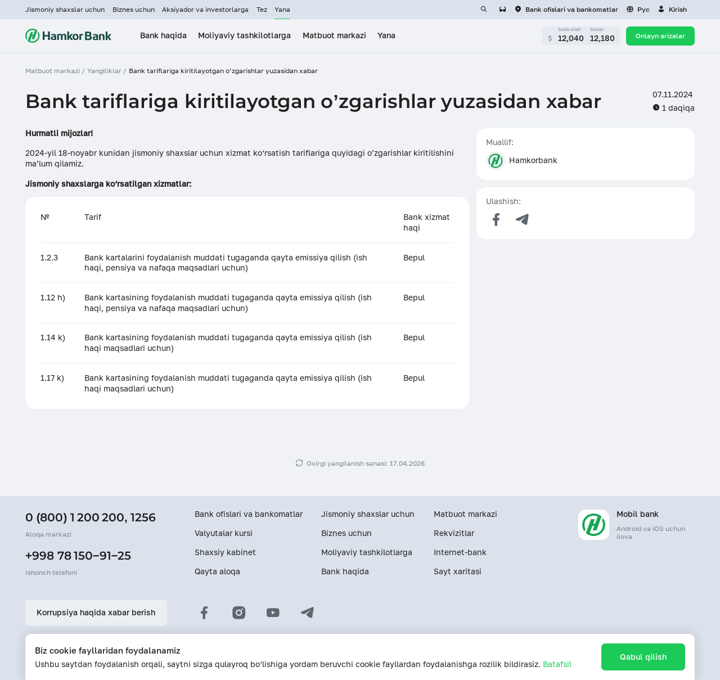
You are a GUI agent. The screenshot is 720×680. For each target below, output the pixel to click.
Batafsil (557, 664)
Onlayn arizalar (660, 35)
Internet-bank (460, 552)
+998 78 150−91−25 (78, 555)
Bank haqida (345, 571)
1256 (143, 517)
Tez (261, 9)
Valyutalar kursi (224, 533)
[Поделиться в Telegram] (522, 219)
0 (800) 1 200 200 (74, 517)
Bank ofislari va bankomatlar (249, 514)
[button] (672, 9)
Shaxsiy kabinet (225, 552)
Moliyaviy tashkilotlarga (366, 552)
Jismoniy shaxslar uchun (65, 9)
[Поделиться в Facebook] (495, 219)
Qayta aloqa (217, 571)
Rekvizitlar (454, 533)
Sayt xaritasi (458, 571)
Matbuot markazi (465, 514)
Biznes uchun (133, 9)
